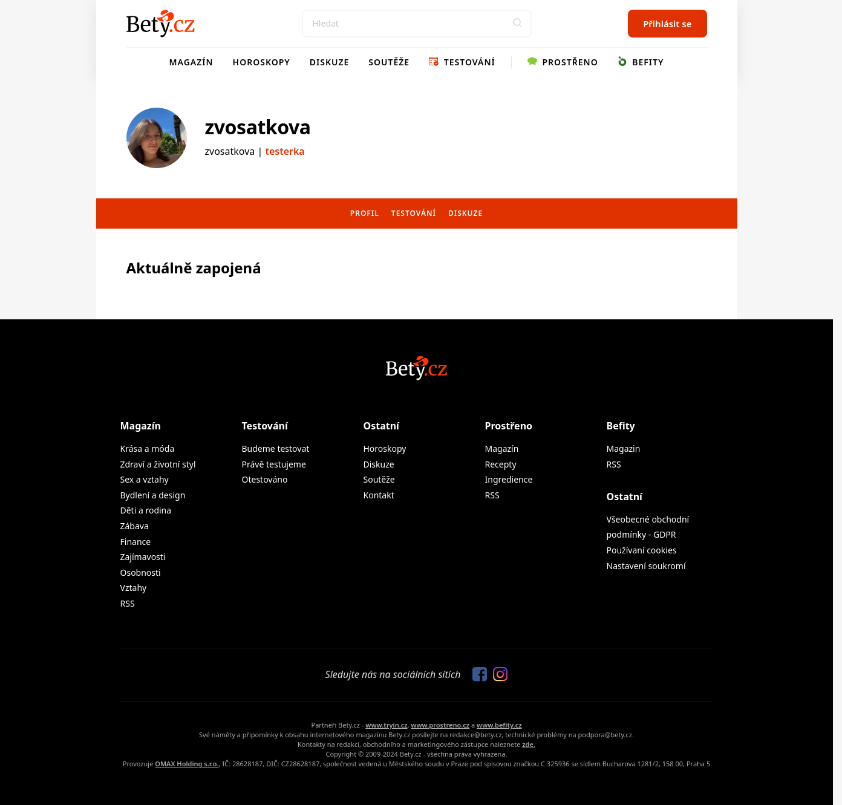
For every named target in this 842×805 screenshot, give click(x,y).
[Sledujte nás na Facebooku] (476, 674)
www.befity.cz (499, 724)
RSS (127, 603)
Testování (462, 62)
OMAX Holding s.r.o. (186, 763)
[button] (518, 23)
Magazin (624, 448)
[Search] (417, 23)
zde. (528, 744)
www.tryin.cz (386, 724)
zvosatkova (258, 127)
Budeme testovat (276, 448)
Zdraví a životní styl (158, 464)
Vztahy (133, 587)
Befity (641, 62)
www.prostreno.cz (440, 724)
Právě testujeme (274, 464)
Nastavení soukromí (646, 566)
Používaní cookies (642, 550)
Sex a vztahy (144, 479)
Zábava (134, 526)
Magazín (191, 62)
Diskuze (330, 62)
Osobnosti (140, 572)
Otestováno (265, 479)
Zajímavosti (143, 556)
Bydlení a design (153, 495)
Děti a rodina (146, 510)
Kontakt (379, 495)
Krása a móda (147, 448)
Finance (135, 541)
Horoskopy (261, 62)
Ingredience (509, 479)
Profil (364, 213)
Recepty (501, 464)
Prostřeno (562, 62)
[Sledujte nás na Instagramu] (497, 674)
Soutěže (389, 62)
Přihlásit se (667, 24)
